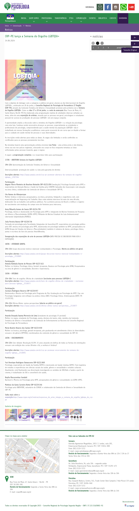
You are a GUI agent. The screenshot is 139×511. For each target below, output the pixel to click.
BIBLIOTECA (102, 18)
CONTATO (113, 18)
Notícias (28, 26)
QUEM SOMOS (34, 18)
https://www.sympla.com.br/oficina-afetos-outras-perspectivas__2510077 (48, 306)
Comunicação (17, 26)
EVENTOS (92, 18)
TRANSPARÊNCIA (61, 18)
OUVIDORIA (123, 18)
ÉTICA (71, 18)
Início (7, 26)
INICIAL (23, 18)
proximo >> (121, 48)
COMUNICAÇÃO (81, 18)
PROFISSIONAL (47, 18)
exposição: (9, 397)
